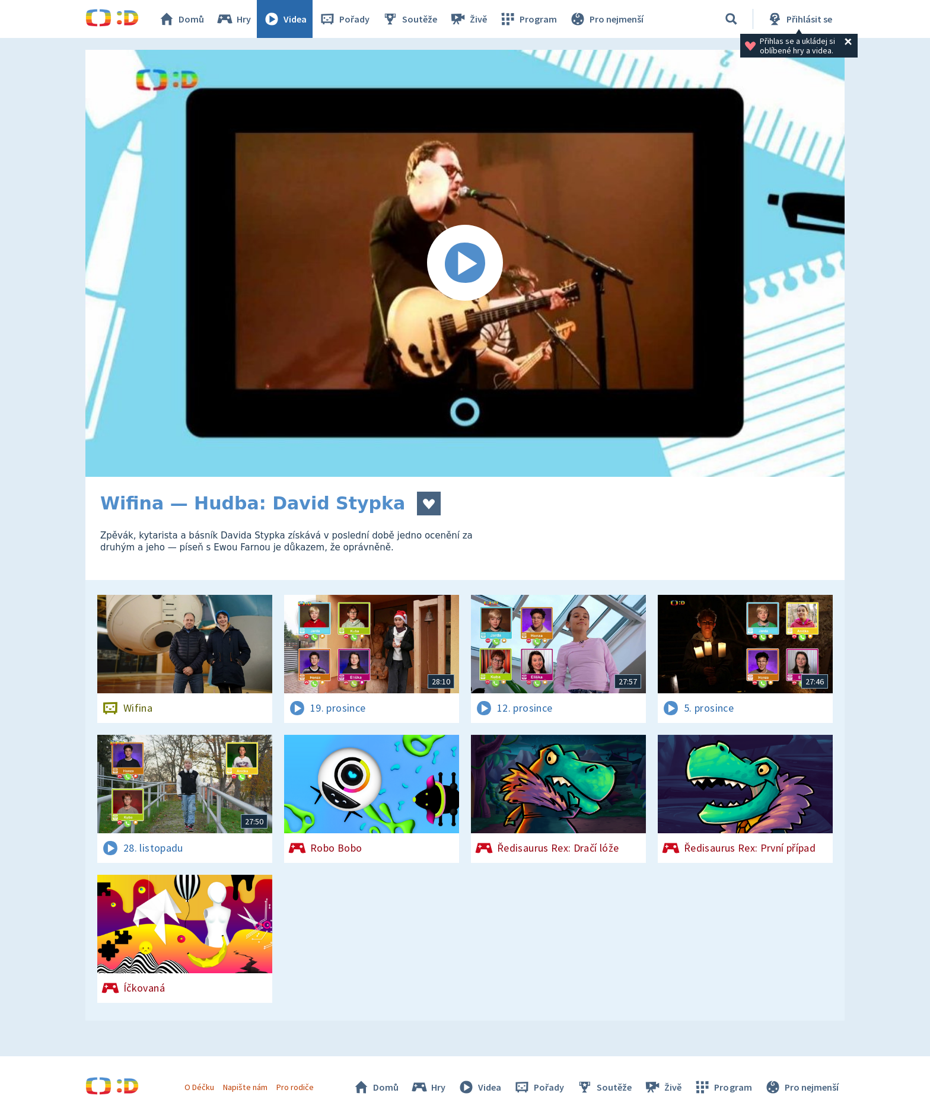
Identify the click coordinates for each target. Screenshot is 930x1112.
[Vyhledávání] (731, 19)
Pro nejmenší (606, 19)
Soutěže (409, 19)
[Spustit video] (465, 263)
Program (528, 19)
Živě (468, 19)
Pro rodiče (295, 1087)
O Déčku (199, 1087)
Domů (181, 19)
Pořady (344, 19)
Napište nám (245, 1087)
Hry (233, 19)
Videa (285, 19)
